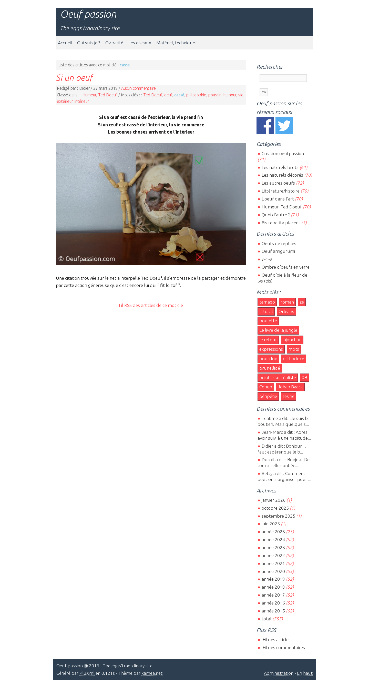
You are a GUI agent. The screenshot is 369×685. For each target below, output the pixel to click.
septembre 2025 (278, 515)
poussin (214, 95)
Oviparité (114, 42)
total (267, 618)
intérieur (82, 101)
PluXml (87, 673)
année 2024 (273, 539)
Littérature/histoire (281, 190)
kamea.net (151, 673)
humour (229, 95)
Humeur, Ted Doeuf (100, 95)
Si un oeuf (74, 77)
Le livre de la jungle (278, 330)
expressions (271, 349)
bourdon (268, 358)
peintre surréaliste (277, 377)
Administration (278, 673)
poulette (268, 320)
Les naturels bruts (280, 167)
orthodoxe (293, 358)
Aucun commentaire (138, 88)
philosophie (196, 95)
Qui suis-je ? (88, 42)
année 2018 (273, 587)
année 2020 (273, 571)
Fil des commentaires (283, 647)
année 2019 (273, 579)
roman (287, 301)
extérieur (65, 101)
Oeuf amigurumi (278, 251)
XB (304, 377)
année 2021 (273, 563)
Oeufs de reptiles (279, 243)
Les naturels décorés (282, 175)
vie (240, 95)
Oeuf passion (88, 14)
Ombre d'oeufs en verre (286, 267)
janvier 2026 (273, 500)
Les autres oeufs (278, 182)
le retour (268, 339)
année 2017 (273, 594)
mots (294, 349)
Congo (265, 386)
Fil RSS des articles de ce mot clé (151, 305)
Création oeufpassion (283, 153)
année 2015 (273, 610)
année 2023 (273, 547)
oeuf (168, 95)
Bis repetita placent (281, 222)
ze (302, 301)
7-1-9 (267, 259)
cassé (179, 95)
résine (288, 396)
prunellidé (269, 368)
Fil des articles (276, 639)
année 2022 (273, 555)
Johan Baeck (290, 386)
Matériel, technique (175, 42)
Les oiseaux (139, 42)
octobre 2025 (275, 508)
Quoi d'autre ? (276, 214)
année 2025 (273, 531)
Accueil (65, 42)
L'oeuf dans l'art (278, 198)
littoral (266, 311)
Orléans (286, 311)
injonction (292, 339)
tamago (267, 301)
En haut (305, 673)
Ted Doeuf (152, 95)
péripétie (268, 396)
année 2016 (273, 602)
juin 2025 (271, 523)
